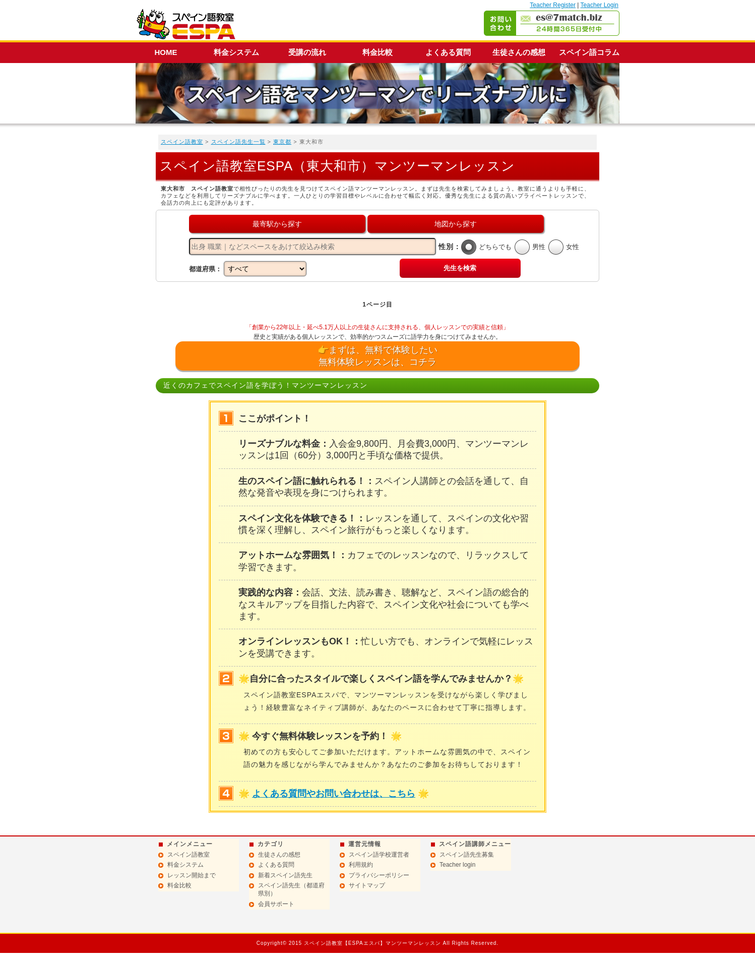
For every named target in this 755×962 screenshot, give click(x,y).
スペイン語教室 (182, 142)
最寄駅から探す (277, 224)
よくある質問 (448, 52)
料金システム (236, 52)
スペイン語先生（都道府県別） (291, 889)
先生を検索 (460, 268)
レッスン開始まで (191, 875)
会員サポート (276, 904)
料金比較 (377, 52)
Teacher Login (599, 5)
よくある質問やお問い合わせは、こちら (333, 794)
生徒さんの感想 (518, 52)
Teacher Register (553, 5)
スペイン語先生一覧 (238, 142)
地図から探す (455, 224)
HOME (166, 52)
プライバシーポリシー (379, 875)
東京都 (282, 142)
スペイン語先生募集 (466, 854)
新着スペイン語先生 (285, 875)
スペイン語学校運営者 (379, 854)
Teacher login (457, 864)
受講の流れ (307, 52)
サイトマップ (367, 885)
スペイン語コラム (589, 52)
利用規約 (361, 864)
